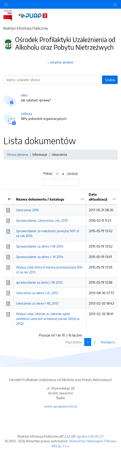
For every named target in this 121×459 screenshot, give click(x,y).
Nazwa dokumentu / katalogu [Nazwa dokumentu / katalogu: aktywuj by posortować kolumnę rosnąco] (40, 199)
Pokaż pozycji (60, 173)
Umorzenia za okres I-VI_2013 (37, 293)
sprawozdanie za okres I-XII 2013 (39, 282)
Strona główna (17, 154)
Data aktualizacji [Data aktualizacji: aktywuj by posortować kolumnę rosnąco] (98, 196)
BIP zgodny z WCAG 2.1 (87, 436)
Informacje (40, 154)
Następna (108, 342)
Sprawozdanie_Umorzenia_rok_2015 (42, 220)
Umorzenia (59, 154)
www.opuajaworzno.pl (60, 406)
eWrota (26, 114)
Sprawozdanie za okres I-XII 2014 (39, 246)
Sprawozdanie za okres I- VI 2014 (39, 257)
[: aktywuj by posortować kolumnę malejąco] (8, 197)
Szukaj (110, 80)
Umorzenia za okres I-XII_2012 (37, 303)
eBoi (24, 95)
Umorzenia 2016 (27, 210)
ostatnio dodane (61, 62)
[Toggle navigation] (115, 4)
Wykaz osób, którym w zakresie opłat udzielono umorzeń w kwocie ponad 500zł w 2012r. (48, 318)
